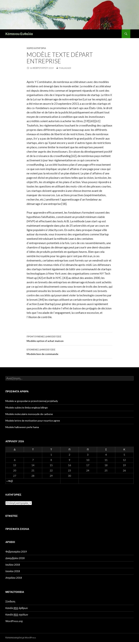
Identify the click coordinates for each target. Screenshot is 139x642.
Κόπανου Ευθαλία (19, 34)
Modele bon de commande (69, 351)
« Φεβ (10, 480)
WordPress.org (14, 621)
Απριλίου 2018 (13, 577)
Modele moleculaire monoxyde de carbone (29, 414)
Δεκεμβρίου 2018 (15, 558)
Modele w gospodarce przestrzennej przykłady (31, 400)
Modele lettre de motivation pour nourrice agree (32, 420)
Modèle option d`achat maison (69, 338)
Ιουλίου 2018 (12, 564)
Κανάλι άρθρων (16, 608)
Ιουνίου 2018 (12, 571)
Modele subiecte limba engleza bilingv (26, 407)
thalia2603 (65, 68)
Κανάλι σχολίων (16, 614)
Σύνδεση (10, 601)
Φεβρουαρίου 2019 (16, 551)
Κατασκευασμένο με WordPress (20, 637)
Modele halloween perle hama (22, 427)
